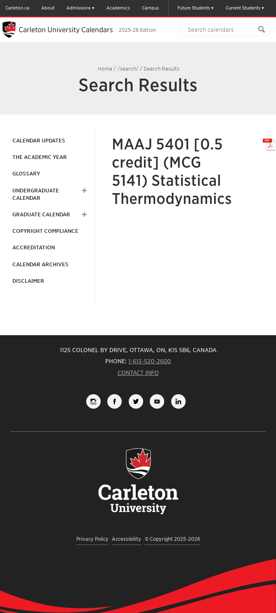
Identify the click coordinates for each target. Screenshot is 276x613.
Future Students (193, 8)
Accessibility (126, 539)
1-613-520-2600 (149, 361)
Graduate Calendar (41, 214)
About (47, 8)
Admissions (78, 8)
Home (105, 69)
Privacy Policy (92, 539)
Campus (150, 8)
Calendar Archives (40, 264)
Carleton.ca (17, 8)
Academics (118, 8)
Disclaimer (28, 281)
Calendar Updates (38, 140)
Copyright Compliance (45, 231)
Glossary (26, 173)
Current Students (243, 8)
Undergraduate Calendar (35, 194)
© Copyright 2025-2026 (172, 539)
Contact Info (138, 372)
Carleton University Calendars (87, 30)
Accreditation (33, 247)
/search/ (128, 69)
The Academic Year (39, 157)
